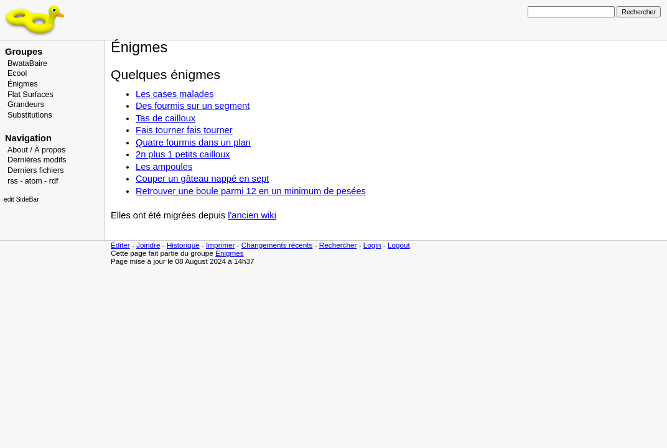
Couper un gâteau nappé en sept (202, 179)
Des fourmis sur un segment (193, 106)
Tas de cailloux (165, 118)
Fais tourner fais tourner (184, 130)
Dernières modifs (37, 160)
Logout (399, 245)
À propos (49, 150)
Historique (183, 245)
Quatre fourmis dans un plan (193, 142)
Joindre (148, 245)
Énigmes (22, 84)
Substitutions (29, 115)
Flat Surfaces (30, 94)
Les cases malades (174, 94)
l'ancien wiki (252, 215)
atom (33, 181)
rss (12, 181)
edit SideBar (21, 199)
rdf (53, 181)
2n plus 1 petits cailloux (183, 154)
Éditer (120, 245)
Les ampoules (164, 167)
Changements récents (277, 245)
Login (372, 245)
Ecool (17, 73)
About (17, 150)
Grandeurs (25, 104)
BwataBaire (27, 63)
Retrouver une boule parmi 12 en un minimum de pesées (251, 191)
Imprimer (220, 245)
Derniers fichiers (35, 170)
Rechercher (338, 245)
